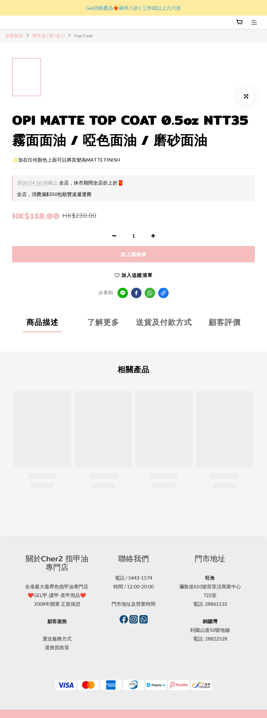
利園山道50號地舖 (210, 630)
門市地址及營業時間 (133, 604)
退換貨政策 (57, 647)
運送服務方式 (57, 639)
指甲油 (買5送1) (48, 35)
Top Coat (83, 35)
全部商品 (14, 35)
